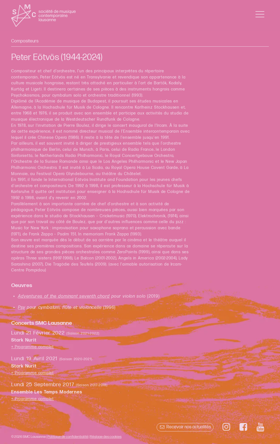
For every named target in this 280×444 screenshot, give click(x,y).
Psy (21, 307)
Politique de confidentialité (67, 437)
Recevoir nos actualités (185, 427)
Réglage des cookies (105, 437)
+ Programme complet (32, 347)
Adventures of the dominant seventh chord (64, 296)
